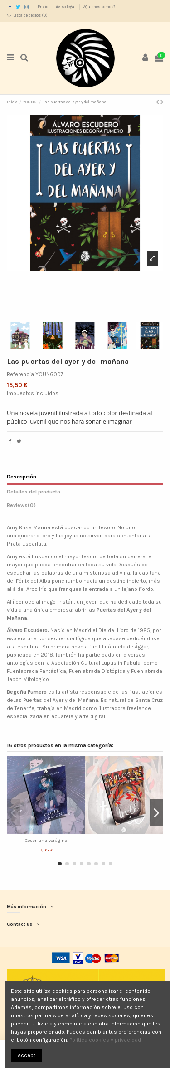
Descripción (21, 477)
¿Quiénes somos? (99, 7)
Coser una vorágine (46, 840)
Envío (43, 7)
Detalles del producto (33, 491)
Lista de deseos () (27, 15)
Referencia (20, 374)
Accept (26, 1055)
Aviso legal (66, 7)
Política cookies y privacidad (105, 1040)
